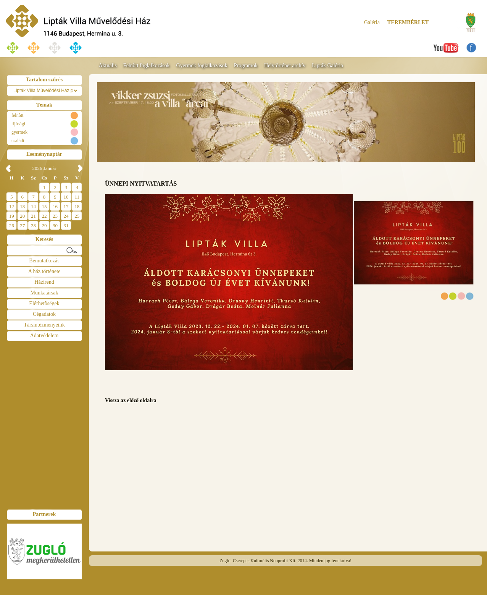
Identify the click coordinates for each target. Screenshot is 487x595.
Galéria (372, 22)
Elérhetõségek (44, 303)
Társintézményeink (44, 325)
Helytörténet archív (284, 65)
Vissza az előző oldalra (130, 400)
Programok (246, 65)
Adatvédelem (44, 335)
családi (17, 140)
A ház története (44, 271)
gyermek (19, 132)
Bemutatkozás (44, 261)
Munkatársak (44, 293)
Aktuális (107, 65)
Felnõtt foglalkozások (146, 65)
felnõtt (17, 115)
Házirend (44, 282)
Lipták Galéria (327, 65)
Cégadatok (44, 314)
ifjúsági (18, 123)
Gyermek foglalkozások (201, 65)
